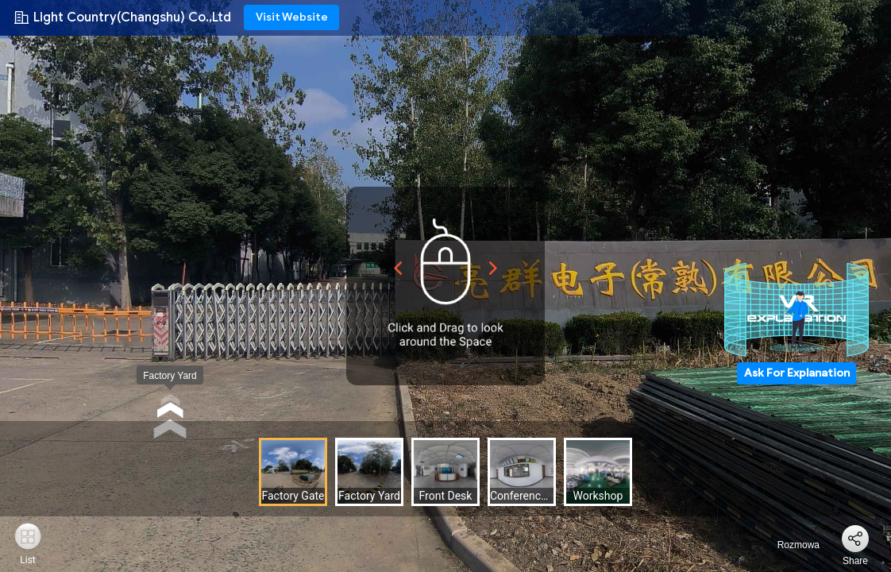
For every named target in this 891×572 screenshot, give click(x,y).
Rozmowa (789, 545)
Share (855, 560)
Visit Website (292, 17)
